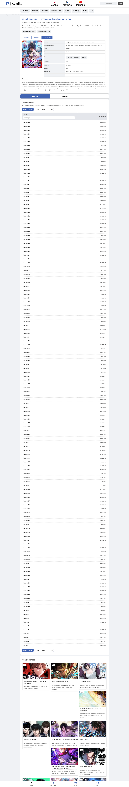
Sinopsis (64, 96)
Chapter (35, 96)
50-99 (43, 109)
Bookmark (26, 37)
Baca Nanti (36, 37)
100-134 (50, 109)
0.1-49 (37, 109)
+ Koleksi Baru (47, 37)
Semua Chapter (28, 109)
